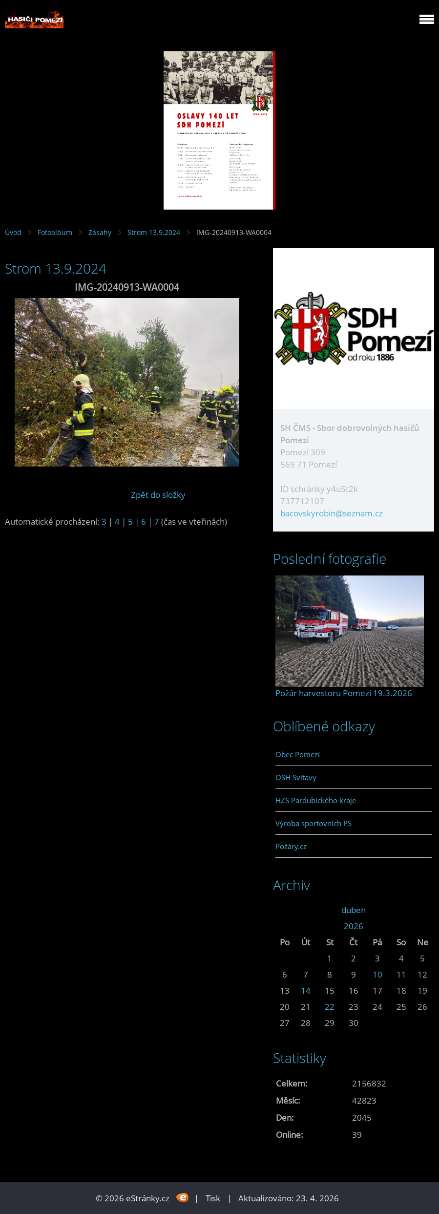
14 (306, 990)
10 (377, 974)
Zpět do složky (158, 494)
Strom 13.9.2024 (153, 232)
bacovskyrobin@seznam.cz (331, 513)
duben (353, 910)
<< (285, 910)
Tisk (213, 1198)
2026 (353, 926)
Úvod (13, 232)
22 (329, 1006)
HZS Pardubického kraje (315, 800)
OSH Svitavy (295, 777)
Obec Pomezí (297, 754)
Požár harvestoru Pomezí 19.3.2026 (343, 693)
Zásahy (99, 232)
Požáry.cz (291, 846)
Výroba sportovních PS (313, 823)
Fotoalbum (55, 232)
